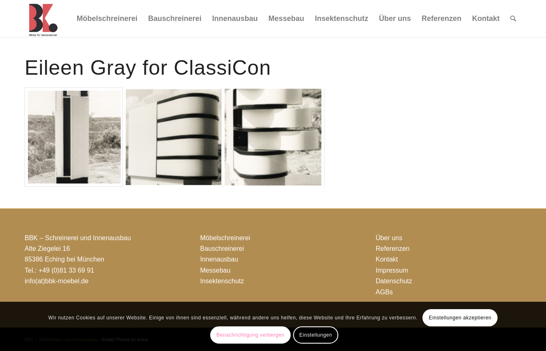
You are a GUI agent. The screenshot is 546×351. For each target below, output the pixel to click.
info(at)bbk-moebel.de (57, 281)
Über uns (389, 237)
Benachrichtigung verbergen (250, 335)
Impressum (392, 270)
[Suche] (513, 18)
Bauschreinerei (222, 248)
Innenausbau (219, 259)
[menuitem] (107, 18)
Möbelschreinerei (225, 237)
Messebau (215, 270)
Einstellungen (315, 335)
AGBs (384, 292)
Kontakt (387, 259)
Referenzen (393, 248)
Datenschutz (394, 281)
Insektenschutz (222, 281)
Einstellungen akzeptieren (460, 318)
